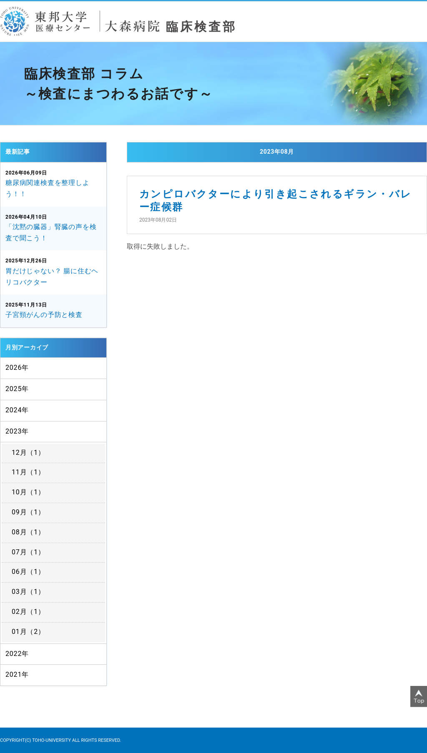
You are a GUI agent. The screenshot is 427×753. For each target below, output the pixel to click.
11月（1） (28, 472)
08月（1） (28, 532)
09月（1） (28, 512)
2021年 (17, 674)
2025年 (17, 389)
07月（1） (28, 552)
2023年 (17, 431)
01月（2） (28, 632)
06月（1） (28, 572)
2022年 (17, 654)
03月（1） (28, 592)
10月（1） (28, 492)
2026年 (17, 368)
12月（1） (28, 452)
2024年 (17, 410)
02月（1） (28, 612)
